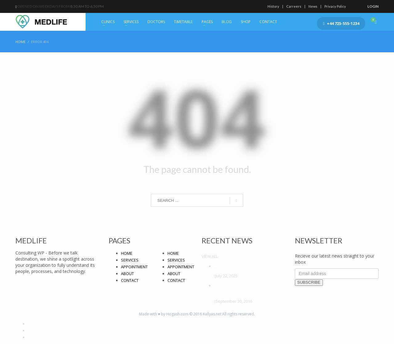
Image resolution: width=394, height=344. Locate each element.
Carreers (293, 6)
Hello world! (225, 266)
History (273, 6)
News (312, 6)
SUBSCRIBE (308, 282)
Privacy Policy (335, 6)
